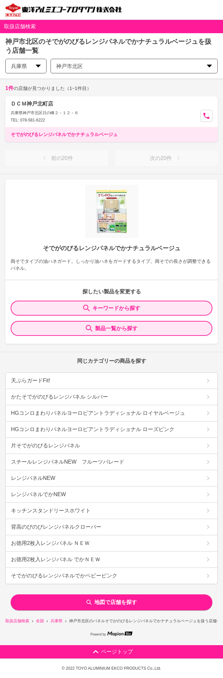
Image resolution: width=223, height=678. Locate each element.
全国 (40, 621)
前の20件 (57, 158)
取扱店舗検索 (17, 621)
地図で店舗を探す (111, 602)
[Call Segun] (206, 116)
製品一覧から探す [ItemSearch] (112, 328)
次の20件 (166, 158)
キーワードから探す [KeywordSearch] (111, 308)
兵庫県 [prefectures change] (26, 66)
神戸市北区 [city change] (134, 66)
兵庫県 (56, 621)
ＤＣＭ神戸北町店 (32, 104)
